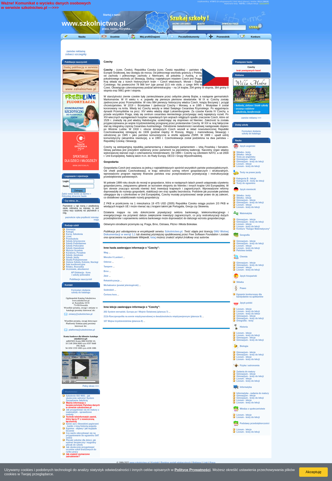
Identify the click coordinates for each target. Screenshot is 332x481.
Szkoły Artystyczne (75, 241)
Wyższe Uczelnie (74, 250)
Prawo (243, 288)
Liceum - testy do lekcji (248, 166)
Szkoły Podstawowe (76, 243)
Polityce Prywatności (192, 470)
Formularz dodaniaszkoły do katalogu (80, 291)
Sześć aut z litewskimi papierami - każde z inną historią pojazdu (82, 425)
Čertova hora (110, 294)
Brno (106, 271)
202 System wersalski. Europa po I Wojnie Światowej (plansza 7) (136, 312)
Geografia (245, 235)
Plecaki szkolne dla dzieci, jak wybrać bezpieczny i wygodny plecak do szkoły (81, 442)
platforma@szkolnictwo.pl (82, 330)
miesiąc (95, 217)
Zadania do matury (246, 371)
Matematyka (246, 213)
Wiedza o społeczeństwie (252, 409)
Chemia (244, 256)
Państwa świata (244, 250)
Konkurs (255, 36)
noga (96, 220)
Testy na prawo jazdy (250, 172)
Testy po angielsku (246, 157)
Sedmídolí (109, 290)
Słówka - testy (244, 152)
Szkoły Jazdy (72, 257)
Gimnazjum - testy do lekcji (250, 161)
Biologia (244, 346)
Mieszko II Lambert (113, 257)
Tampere (108, 266)
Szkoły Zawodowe (75, 248)
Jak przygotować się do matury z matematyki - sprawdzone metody (82, 412)
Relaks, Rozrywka (75, 267)
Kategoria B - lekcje (246, 178)
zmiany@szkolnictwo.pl (80, 314)
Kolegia (70, 232)
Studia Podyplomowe (76, 260)
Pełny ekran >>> (91, 386)
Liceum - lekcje (244, 164)
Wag (106, 252)
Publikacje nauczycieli (81, 279)
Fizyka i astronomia (250, 365)
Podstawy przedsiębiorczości (255, 423)
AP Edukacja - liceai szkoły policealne (81, 273)
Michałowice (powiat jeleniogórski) (121, 285)
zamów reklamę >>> (251, 118)
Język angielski (247, 146)
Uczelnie (115, 36)
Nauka (81, 36)
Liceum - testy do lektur (248, 314)
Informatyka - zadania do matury (253, 393)
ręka (78, 217)
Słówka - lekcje (244, 154)
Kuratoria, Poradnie (76, 253)
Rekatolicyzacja (112, 280)
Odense (108, 262)
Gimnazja (70, 229)
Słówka (240, 282)
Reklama (196, 462)
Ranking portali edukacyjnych (176, 462)
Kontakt (155, 462)
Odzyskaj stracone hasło (74, 196)
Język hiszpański (248, 276)
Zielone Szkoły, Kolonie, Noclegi (82, 262)
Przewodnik (223, 36)
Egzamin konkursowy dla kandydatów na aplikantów (250, 295)
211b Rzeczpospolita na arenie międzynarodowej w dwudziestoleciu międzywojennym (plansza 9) (153, 316)
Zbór (106, 276)
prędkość (85, 217)
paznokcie (70, 217)
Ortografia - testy (245, 321)
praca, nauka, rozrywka (116, 28)
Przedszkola (72, 239)
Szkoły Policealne (75, 246)
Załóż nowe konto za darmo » (76, 194)
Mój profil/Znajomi (150, 36)
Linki (205, 462)
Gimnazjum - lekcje (246, 159)
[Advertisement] (192, 49)
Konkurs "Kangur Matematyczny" (253, 229)
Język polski (246, 303)
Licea (69, 236)
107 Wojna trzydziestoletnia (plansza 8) (123, 321)
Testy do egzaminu (246, 183)
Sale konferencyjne (75, 264)
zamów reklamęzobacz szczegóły (75, 52)
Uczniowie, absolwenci (77, 269)
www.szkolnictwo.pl (94, 23)
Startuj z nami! (112, 14)
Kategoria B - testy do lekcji (250, 181)
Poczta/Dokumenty (188, 36)
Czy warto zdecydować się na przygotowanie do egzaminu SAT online (82, 435)
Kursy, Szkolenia (74, 234)
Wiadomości (71, 392)
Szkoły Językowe (74, 255)
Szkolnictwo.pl (173, 231)
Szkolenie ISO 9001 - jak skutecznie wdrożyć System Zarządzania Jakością (80, 398)
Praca (212, 462)
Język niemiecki (248, 189)
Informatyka (246, 387)
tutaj (153, 237)
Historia (244, 327)
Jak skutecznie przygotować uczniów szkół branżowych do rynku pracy (81, 449)
